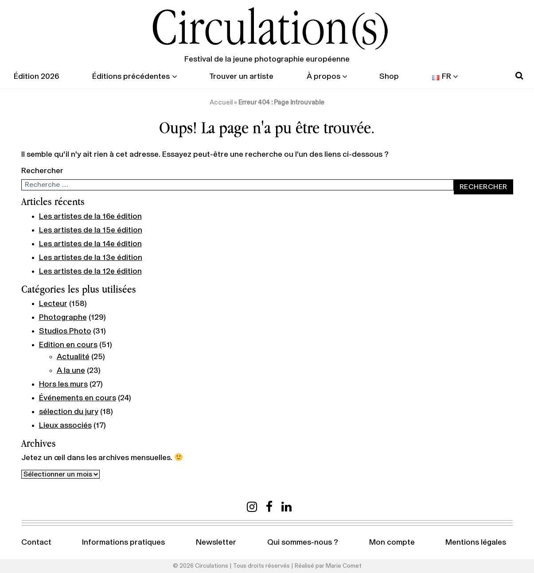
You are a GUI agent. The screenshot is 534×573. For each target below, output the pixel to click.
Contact (36, 542)
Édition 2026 (36, 77)
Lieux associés (65, 426)
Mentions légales (475, 542)
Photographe (63, 317)
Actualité (73, 357)
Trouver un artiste (241, 77)
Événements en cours (77, 398)
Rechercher (42, 171)
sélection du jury (68, 412)
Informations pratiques (123, 542)
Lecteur (53, 304)
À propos (323, 77)
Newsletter (216, 542)
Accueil (221, 102)
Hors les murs (63, 384)
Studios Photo (65, 331)
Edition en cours (68, 345)
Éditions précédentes (131, 77)
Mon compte (392, 542)
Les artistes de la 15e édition (90, 230)
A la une (71, 371)
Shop (389, 77)
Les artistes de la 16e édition (90, 217)
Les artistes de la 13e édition (90, 258)
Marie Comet (344, 566)
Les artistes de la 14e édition (90, 244)
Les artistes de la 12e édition (90, 271)
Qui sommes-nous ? (302, 542)
